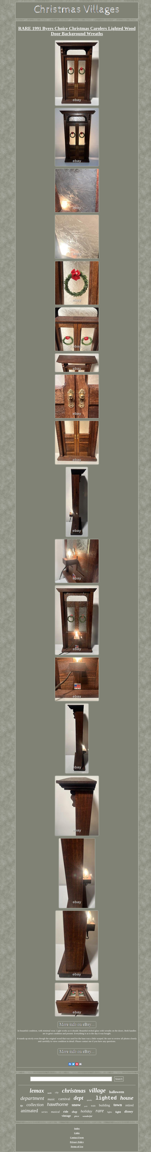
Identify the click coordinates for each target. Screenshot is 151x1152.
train (93, 1105)
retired (129, 1105)
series (44, 1111)
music (51, 1099)
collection (35, 1104)
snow (76, 1104)
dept (78, 1098)
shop (74, 1111)
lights (109, 1112)
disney (128, 1111)
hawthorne (57, 1104)
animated (29, 1110)
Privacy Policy (77, 1142)
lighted (106, 1098)
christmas (74, 1090)
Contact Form (77, 1137)
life (21, 1106)
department (32, 1098)
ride (65, 1111)
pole (86, 1106)
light (118, 1111)
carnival (64, 1099)
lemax (37, 1091)
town (117, 1105)
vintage (66, 1115)
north (49, 1093)
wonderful (87, 1116)
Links (77, 1133)
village (97, 1090)
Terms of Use (77, 1146)
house (126, 1098)
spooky (89, 1100)
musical (55, 1111)
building (104, 1105)
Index (77, 1128)
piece (76, 1116)
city (56, 1092)
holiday (86, 1111)
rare (100, 1110)
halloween (116, 1092)
